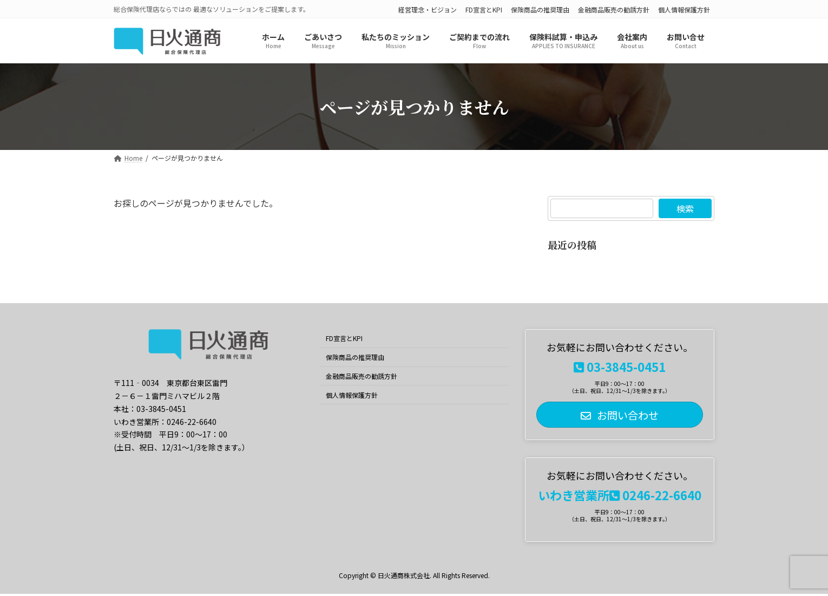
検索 (685, 208)
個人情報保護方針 (684, 9)
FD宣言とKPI (483, 9)
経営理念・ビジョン (427, 9)
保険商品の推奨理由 (540, 9)
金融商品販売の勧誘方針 (613, 9)
